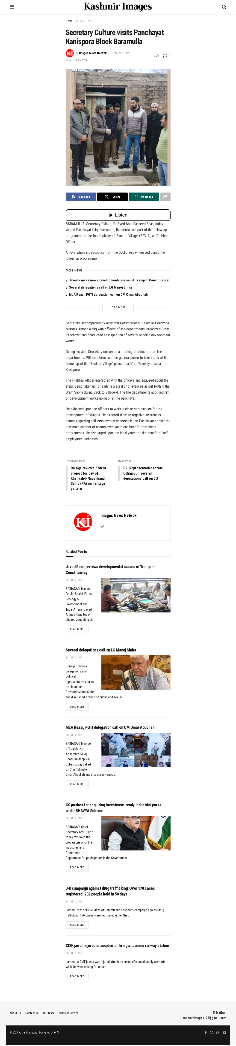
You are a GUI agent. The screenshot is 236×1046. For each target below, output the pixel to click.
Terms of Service (68, 1014)
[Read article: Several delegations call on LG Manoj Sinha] (136, 673)
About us (15, 1014)
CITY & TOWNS (84, 21)
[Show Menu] (12, 7)
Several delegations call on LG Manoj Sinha (100, 287)
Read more (79, 629)
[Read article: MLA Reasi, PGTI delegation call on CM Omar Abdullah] (136, 750)
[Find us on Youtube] (224, 1034)
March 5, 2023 (122, 53)
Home (69, 21)
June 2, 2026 (74, 580)
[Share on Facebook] (81, 197)
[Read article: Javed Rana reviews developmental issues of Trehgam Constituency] (136, 595)
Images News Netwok (93, 53)
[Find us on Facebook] (206, 1034)
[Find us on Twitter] (211, 1034)
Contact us (31, 1014)
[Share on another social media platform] (165, 197)
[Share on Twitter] (112, 197)
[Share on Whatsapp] (144, 197)
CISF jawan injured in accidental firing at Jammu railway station (117, 946)
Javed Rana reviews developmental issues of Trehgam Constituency (119, 280)
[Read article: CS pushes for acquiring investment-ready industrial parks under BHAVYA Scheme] (136, 834)
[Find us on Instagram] (218, 1034)
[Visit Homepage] (118, 7)
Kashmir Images (28, 1033)
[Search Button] (224, 7)
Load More (118, 307)
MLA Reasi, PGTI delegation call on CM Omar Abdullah (108, 294)
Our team (48, 1014)
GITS (56, 1033)
